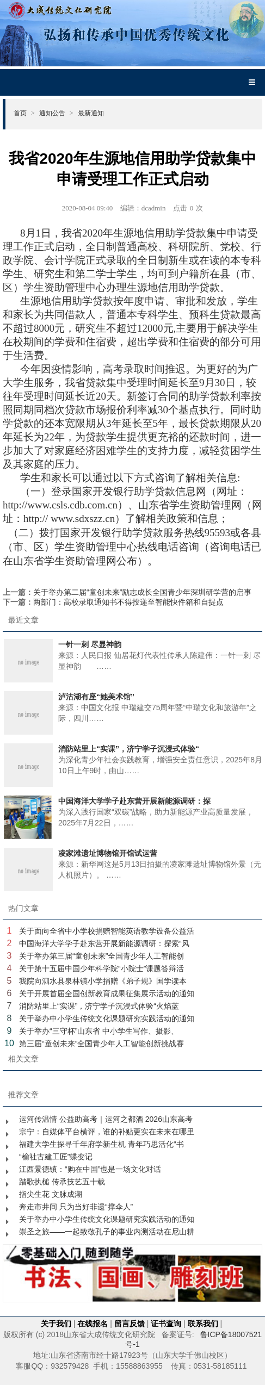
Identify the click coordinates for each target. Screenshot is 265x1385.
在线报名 (92, 1323)
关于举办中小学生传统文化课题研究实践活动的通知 (106, 1018)
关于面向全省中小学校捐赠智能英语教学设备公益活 (106, 931)
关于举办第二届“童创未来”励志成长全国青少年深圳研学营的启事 (142, 592)
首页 (24, 113)
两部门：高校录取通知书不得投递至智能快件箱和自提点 (128, 602)
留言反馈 (129, 1323)
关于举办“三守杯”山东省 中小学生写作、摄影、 (98, 1031)
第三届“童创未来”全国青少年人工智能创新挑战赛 (101, 1043)
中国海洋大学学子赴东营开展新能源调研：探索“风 (104, 943)
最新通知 (91, 113)
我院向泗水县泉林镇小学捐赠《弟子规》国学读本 (103, 981)
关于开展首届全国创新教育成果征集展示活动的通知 (106, 993)
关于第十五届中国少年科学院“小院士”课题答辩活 (101, 968)
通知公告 (56, 113)
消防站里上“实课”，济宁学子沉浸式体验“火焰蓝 (99, 1006)
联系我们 (203, 1323)
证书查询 (166, 1323)
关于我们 (56, 1323)
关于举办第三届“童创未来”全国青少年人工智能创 (101, 956)
